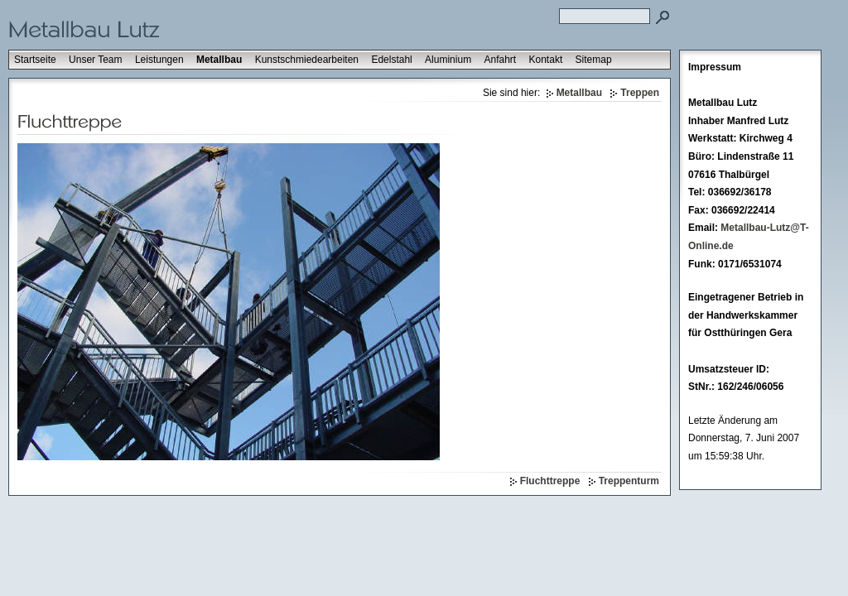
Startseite (35, 59)
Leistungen (159, 59)
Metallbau (219, 59)
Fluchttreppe (550, 481)
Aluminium (448, 59)
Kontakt (546, 59)
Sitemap (594, 59)
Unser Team (95, 59)
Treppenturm (629, 481)
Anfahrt (500, 59)
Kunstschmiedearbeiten (307, 59)
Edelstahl (391, 59)
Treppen (639, 93)
